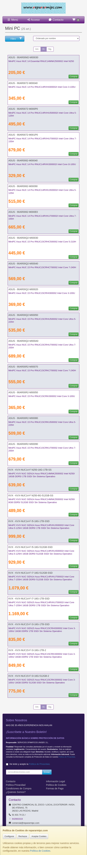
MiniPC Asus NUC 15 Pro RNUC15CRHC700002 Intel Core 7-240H (42, 267)
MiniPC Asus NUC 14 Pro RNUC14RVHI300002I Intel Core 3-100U (41, 87)
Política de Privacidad (67, 757)
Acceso (33, 19)
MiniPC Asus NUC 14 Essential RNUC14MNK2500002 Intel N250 (41, 61)
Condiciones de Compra (18, 788)
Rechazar (22, 836)
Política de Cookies (40, 850)
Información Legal (55, 781)
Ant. (37, 49)
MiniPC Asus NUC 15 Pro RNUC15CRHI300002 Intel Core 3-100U (41, 293)
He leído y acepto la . (29, 764)
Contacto (55, 19)
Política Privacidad (15, 785)
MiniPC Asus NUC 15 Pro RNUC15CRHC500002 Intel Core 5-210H (42, 241)
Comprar (74, 76)
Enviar (47, 772)
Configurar (9, 836)
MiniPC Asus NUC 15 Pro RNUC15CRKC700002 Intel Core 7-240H (42, 370)
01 (43, 49)
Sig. (50, 49)
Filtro (16, 38)
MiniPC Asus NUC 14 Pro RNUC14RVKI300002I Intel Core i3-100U (42, 164)
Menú (12, 19)
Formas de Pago (55, 788)
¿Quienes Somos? (16, 792)
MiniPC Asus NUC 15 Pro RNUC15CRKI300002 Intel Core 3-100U (41, 396)
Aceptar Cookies (38, 836)
